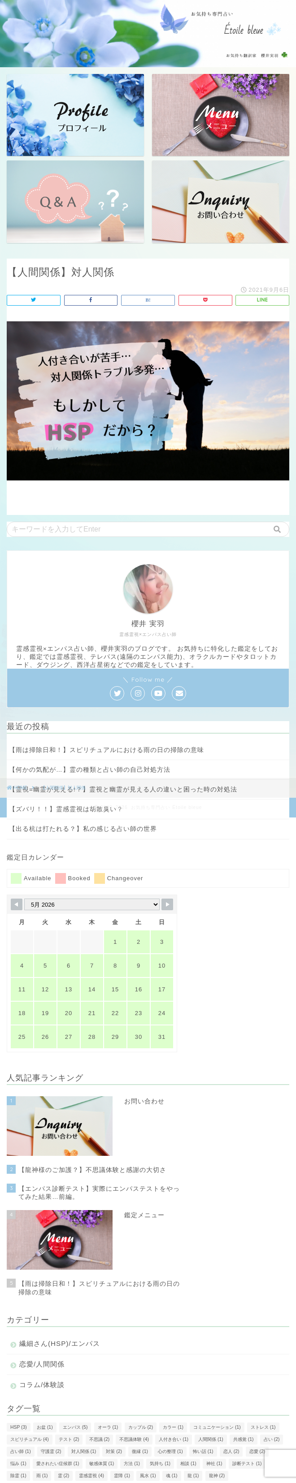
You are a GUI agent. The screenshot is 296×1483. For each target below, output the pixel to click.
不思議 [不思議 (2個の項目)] (99, 1439)
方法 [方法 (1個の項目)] (132, 1463)
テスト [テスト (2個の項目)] (69, 1439)
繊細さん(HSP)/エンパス (59, 1343)
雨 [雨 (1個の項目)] (42, 1475)
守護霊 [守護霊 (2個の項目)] (51, 1451)
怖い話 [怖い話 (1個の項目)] (203, 1451)
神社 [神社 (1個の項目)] (214, 1463)
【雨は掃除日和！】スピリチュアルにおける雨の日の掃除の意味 (106, 750)
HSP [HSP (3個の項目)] (18, 1427)
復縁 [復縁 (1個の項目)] (140, 1451)
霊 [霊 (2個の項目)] (64, 1475)
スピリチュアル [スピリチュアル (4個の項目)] (29, 1439)
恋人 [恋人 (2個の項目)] (231, 1451)
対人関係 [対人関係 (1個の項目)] (83, 1451)
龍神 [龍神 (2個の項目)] (217, 1475)
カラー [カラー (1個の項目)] (173, 1427)
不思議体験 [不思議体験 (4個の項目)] (134, 1439)
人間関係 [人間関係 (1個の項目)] (210, 1439)
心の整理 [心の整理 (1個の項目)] (170, 1451)
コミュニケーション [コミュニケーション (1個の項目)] (217, 1427)
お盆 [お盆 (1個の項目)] (45, 1427)
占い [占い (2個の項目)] (272, 1439)
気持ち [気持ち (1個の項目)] (160, 1463)
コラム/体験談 (42, 1384)
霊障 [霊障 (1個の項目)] (122, 1475)
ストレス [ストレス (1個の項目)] (263, 1427)
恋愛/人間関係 (42, 1364)
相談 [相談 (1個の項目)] (188, 1463)
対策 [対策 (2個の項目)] (114, 1451)
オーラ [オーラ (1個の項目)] (108, 1427)
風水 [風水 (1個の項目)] (148, 1475)
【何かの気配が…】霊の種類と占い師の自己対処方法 (89, 769)
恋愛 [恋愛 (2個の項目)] (257, 1451)
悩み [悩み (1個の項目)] (18, 1463)
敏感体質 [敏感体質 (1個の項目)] (101, 1463)
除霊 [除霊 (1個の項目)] (18, 1475)
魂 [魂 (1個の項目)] (172, 1475)
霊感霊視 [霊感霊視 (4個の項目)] (91, 1475)
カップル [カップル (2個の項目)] (140, 1427)
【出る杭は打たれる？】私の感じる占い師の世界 (83, 829)
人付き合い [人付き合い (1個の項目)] (173, 1439)
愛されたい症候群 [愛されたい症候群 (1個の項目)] (57, 1463)
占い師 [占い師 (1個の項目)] (20, 1451)
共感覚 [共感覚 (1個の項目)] (243, 1439)
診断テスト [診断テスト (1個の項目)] (247, 1463)
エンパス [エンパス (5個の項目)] (75, 1427)
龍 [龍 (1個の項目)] (193, 1475)
